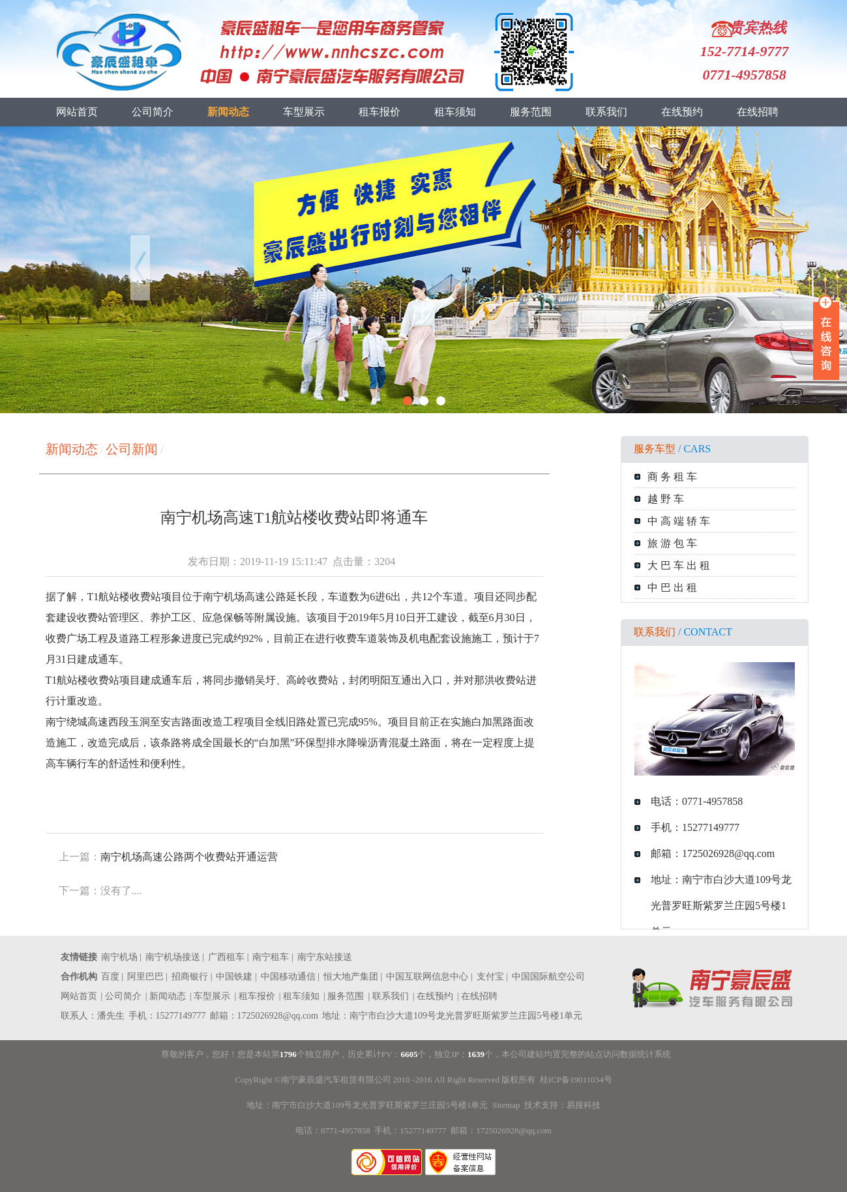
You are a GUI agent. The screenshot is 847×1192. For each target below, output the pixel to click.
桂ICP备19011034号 (576, 1079)
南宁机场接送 (172, 957)
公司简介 (152, 111)
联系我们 (606, 111)
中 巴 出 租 (672, 587)
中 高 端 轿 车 (678, 521)
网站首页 (77, 111)
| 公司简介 (121, 996)
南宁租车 (270, 957)
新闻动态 (228, 111)
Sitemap (506, 1105)
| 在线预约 (433, 996)
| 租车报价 (254, 996)
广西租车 (226, 957)
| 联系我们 (388, 996)
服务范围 (531, 111)
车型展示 (304, 111)
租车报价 (379, 111)
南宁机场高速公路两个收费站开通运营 (189, 856)
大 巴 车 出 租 (678, 565)
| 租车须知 (299, 996)
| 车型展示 (210, 996)
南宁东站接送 (324, 957)
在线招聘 (758, 111)
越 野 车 (665, 498)
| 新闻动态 (165, 996)
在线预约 (682, 111)
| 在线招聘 (477, 996)
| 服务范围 (343, 996)
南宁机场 (119, 957)
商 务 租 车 (672, 476)
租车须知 (455, 111)
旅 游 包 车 (672, 543)
